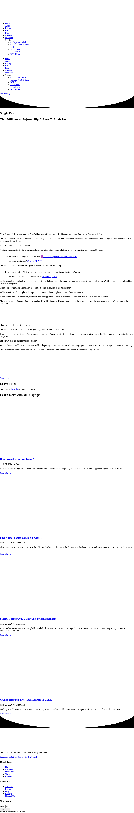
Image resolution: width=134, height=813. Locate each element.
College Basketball (18, 42)
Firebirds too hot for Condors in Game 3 (21, 537)
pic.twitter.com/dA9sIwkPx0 (65, 256)
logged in (15, 389)
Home (7, 23)
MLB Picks (15, 49)
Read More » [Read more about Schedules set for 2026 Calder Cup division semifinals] (5, 635)
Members (9, 37)
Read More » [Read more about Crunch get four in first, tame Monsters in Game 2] (5, 714)
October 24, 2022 (34, 261)
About (7, 26)
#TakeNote (48, 256)
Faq (6, 30)
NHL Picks (15, 54)
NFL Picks (14, 47)
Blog (7, 33)
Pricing (8, 28)
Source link (5, 378)
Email (2, 806)
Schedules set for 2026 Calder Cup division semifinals (28, 618)
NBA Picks (15, 52)
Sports (8, 40)
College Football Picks (20, 45)
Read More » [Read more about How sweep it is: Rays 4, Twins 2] (5, 473)
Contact (8, 35)
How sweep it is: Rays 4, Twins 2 (17, 459)
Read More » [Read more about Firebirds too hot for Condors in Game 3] (5, 554)
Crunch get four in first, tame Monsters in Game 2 (26, 699)
